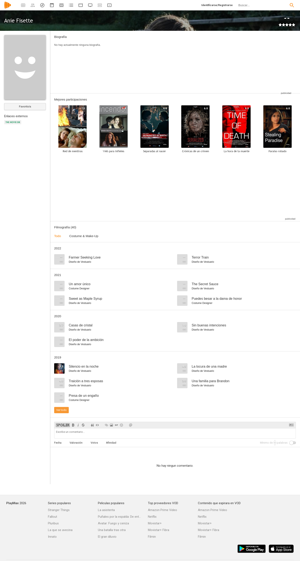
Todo (57, 236)
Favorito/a (25, 106)
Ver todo (61, 410)
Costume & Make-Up (83, 236)
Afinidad (111, 442)
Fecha (57, 442)
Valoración (76, 442)
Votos (94, 442)
